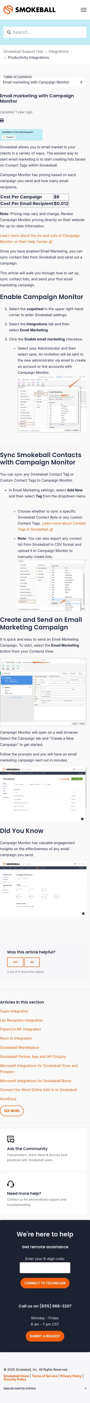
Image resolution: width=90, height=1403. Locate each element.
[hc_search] (45, 32)
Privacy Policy (71, 1376)
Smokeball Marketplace (19, 1047)
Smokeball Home (16, 1376)
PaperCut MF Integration (20, 1029)
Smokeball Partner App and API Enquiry (33, 1056)
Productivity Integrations (28, 57)
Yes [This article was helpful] (15, 962)
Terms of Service (44, 1376)
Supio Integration (14, 1011)
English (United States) (20, 1388)
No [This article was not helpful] (32, 962)
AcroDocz (8, 1099)
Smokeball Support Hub (23, 51)
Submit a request (45, 1336)
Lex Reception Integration (21, 1020)
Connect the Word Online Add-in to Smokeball (38, 1089)
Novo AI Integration (16, 1038)
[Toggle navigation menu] (83, 10)
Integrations (59, 51)
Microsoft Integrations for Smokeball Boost (35, 1081)
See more (12, 1111)
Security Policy (15, 1379)
